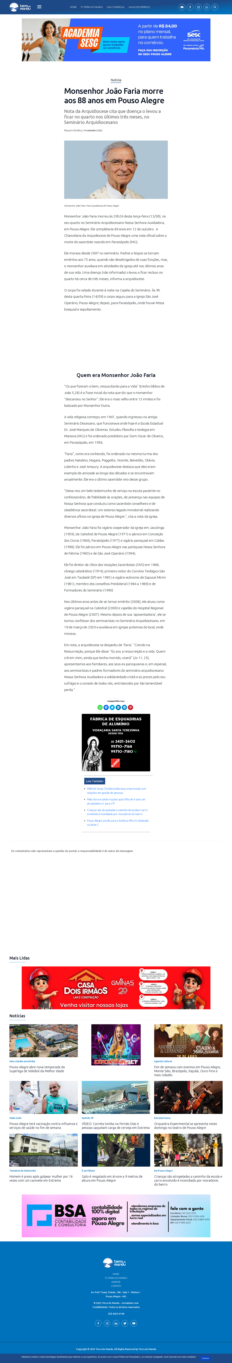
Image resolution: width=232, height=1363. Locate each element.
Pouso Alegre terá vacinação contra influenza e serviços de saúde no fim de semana (43, 1126)
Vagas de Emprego (139, 7)
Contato (116, 1286)
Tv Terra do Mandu (92, 7)
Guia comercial (116, 7)
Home (73, 7)
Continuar (205, 1358)
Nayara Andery (73, 130)
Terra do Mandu (147, 1349)
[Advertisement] (116, 344)
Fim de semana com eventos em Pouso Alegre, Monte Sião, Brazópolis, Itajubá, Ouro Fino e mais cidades (187, 1071)
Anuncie (116, 1282)
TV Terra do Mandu (116, 1278)
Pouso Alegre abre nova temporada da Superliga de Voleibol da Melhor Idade (37, 1069)
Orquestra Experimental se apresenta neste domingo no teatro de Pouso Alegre (185, 1126)
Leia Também (94, 781)
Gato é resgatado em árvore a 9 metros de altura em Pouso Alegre (112, 1178)
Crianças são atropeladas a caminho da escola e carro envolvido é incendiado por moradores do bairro (188, 1180)
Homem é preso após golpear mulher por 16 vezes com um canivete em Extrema (41, 1178)
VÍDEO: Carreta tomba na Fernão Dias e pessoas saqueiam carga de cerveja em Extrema (116, 1126)
